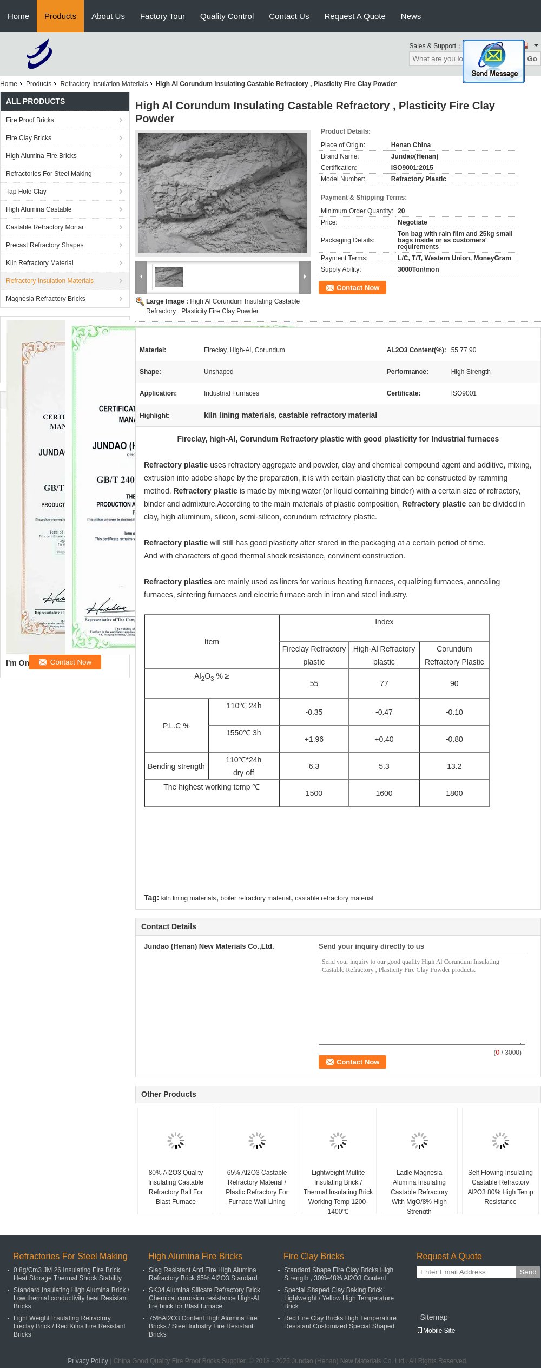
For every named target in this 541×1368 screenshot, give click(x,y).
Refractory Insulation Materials (104, 84)
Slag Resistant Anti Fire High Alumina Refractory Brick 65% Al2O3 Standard (203, 1274)
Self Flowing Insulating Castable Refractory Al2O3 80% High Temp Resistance (500, 1187)
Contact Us (289, 16)
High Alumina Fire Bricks (41, 156)
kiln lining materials (188, 898)
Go (532, 59)
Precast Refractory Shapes (44, 245)
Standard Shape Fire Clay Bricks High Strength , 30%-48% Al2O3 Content (338, 1274)
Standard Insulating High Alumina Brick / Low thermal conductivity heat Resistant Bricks (71, 1298)
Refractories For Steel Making (49, 173)
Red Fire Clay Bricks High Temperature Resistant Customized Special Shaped (340, 1322)
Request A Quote (354, 16)
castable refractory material (334, 898)
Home (18, 16)
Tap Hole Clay (26, 191)
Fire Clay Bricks (28, 138)
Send (527, 1272)
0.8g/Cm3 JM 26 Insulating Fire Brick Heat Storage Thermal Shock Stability (68, 1274)
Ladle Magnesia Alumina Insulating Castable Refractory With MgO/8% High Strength (419, 1192)
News (411, 16)
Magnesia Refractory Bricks (45, 298)
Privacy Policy (88, 1361)
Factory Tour (162, 16)
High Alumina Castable (38, 209)
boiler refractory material (256, 898)
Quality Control (227, 16)
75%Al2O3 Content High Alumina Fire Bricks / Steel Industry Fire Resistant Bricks (203, 1326)
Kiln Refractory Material (40, 263)
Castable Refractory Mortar (45, 227)
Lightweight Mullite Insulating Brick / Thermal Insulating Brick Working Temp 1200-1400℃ (338, 1192)
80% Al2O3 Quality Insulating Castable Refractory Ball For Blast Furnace (175, 1187)
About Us (108, 16)
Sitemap (433, 1317)
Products (60, 16)
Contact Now (358, 288)
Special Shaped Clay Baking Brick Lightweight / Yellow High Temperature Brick (339, 1298)
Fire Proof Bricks (30, 120)
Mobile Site (436, 1330)
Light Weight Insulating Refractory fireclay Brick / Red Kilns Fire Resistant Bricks (70, 1326)
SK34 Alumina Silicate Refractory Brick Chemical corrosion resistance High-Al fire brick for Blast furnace (204, 1298)
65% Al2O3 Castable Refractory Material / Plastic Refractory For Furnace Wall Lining (257, 1187)
